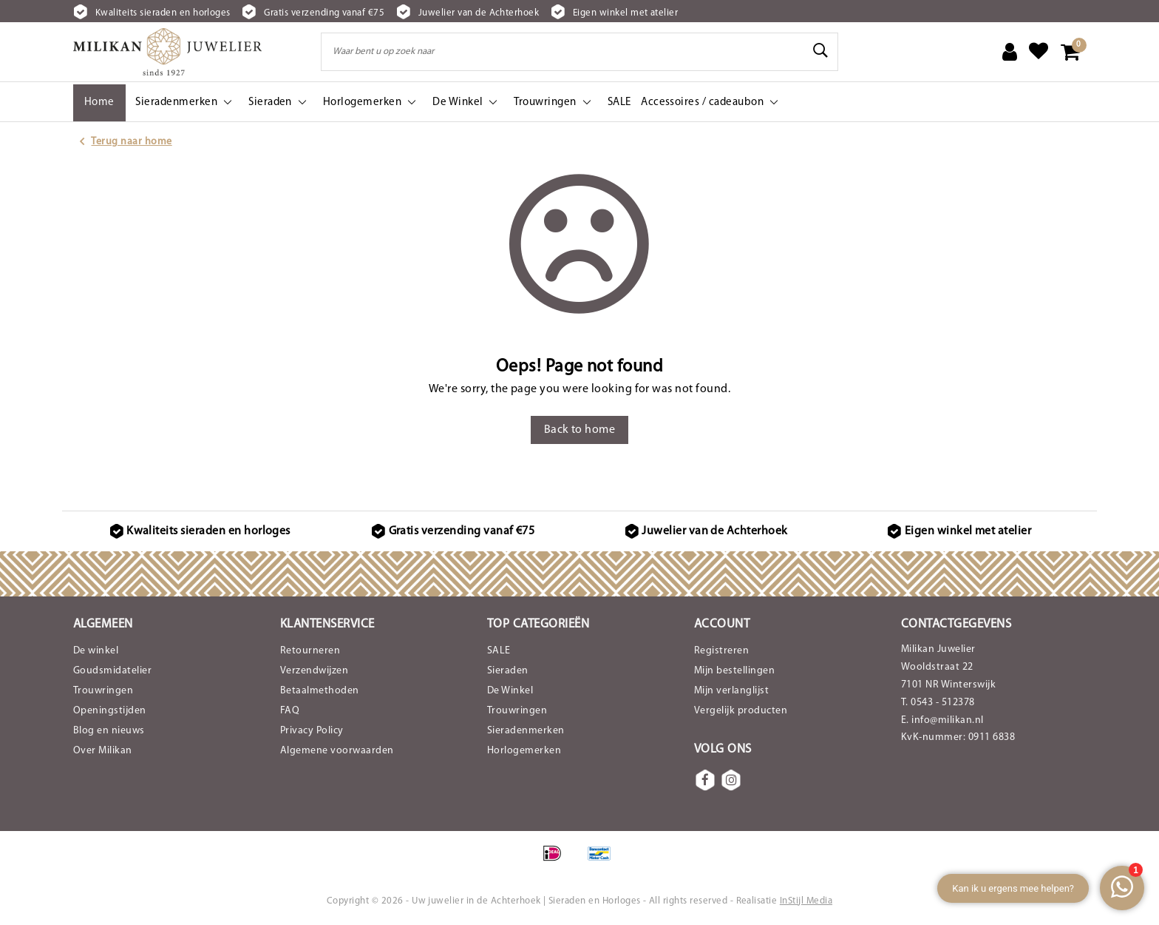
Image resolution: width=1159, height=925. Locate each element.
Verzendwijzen (314, 670)
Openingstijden (109, 710)
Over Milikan (102, 750)
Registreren (721, 650)
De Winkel (510, 690)
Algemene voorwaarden (337, 750)
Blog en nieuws (109, 730)
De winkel (95, 650)
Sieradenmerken (526, 730)
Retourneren (310, 650)
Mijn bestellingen (734, 670)
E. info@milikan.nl (942, 720)
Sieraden (507, 670)
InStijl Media (806, 901)
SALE (499, 650)
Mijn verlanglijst (731, 690)
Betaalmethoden (319, 690)
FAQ (289, 710)
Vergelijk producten (740, 710)
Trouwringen (103, 690)
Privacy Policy (312, 730)
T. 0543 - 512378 (938, 702)
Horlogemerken (524, 750)
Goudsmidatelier (112, 670)
